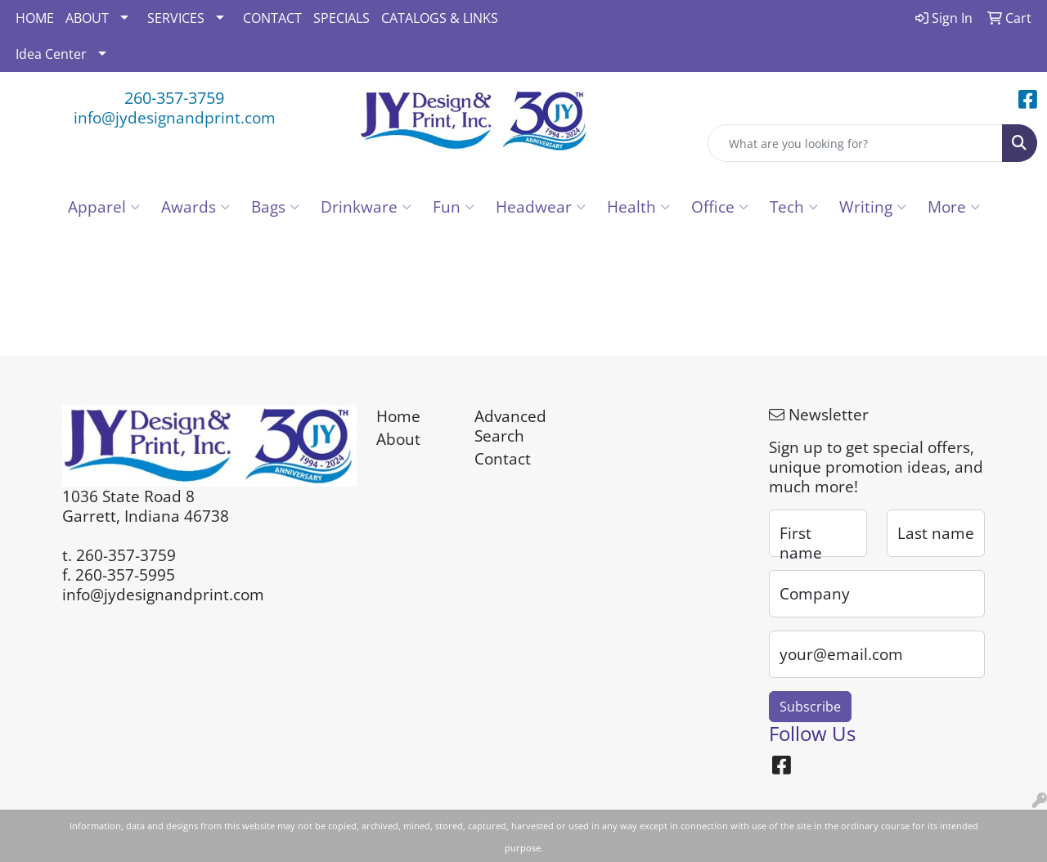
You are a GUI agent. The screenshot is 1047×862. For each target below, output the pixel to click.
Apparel (104, 206)
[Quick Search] (855, 143)
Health (638, 206)
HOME (35, 18)
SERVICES (175, 18)
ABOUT (87, 18)
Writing (872, 206)
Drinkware (366, 206)
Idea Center (51, 54)
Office (719, 206)
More (954, 206)
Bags (275, 206)
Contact (502, 458)
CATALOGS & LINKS (439, 18)
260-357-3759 (174, 98)
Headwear (541, 206)
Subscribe (810, 707)
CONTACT (272, 18)
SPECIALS (341, 18)
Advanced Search (510, 426)
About (398, 439)
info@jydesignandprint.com (175, 117)
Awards (195, 206)
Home (398, 416)
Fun (453, 206)
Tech (794, 206)
